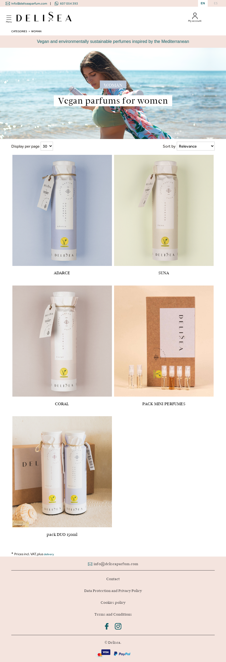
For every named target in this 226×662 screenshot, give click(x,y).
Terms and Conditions (113, 614)
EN (203, 3)
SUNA (163, 273)
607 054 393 (69, 3)
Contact (113, 579)
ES (216, 3)
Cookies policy (113, 602)
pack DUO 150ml (62, 534)
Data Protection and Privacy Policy (113, 590)
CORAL (62, 404)
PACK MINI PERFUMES (163, 404)
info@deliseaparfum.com (29, 3)
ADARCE (62, 273)
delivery (49, 554)
